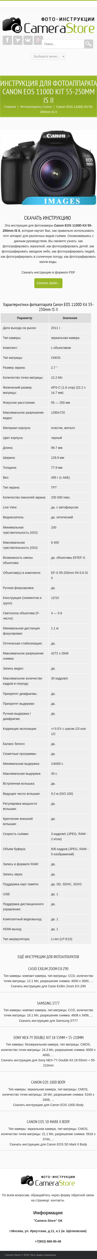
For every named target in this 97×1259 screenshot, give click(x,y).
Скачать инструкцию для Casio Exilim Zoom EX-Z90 (48, 986)
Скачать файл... (48, 283)
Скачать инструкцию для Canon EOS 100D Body (48, 1105)
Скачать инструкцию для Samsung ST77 (48, 1021)
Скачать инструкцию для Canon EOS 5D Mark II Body (48, 1144)
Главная (10, 107)
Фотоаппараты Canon (36, 107)
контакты (57, 1200)
